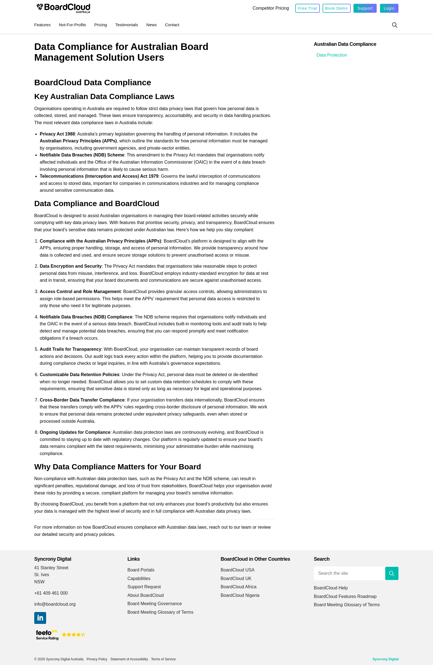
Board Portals (141, 570)
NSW (39, 581)
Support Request (144, 586)
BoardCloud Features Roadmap (345, 596)
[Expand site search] (394, 25)
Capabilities (139, 578)
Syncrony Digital (386, 659)
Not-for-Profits (72, 24)
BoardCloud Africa (239, 586)
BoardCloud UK (236, 578)
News (151, 24)
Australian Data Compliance (345, 44)
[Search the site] (356, 573)
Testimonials (126, 24)
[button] (392, 573)
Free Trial (307, 8)
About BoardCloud (146, 595)
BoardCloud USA (238, 570)
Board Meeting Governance (155, 603)
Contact (172, 24)
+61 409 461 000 (51, 593)
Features (42, 24)
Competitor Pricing (271, 8)
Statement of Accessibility (129, 659)
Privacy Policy (97, 659)
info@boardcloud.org (55, 604)
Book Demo (336, 8)
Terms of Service (163, 659)
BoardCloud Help (331, 588)
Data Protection (332, 55)
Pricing (100, 24)
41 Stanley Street (51, 567)
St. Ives (41, 574)
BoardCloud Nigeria (240, 595)
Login (389, 8)
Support (365, 8)
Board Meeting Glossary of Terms (161, 612)
